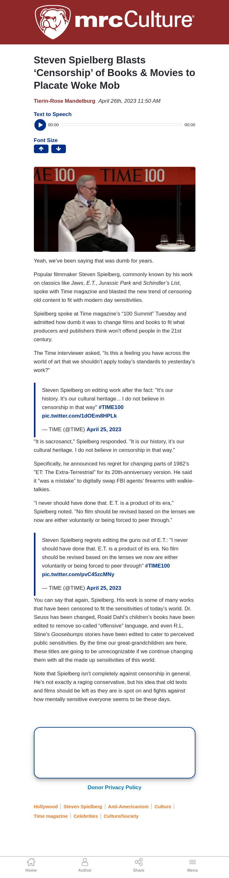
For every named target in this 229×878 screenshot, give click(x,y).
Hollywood (46, 806)
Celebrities (85, 816)
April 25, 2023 (103, 429)
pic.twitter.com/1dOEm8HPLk (79, 416)
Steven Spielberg (83, 806)
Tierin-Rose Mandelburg (64, 101)
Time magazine (51, 816)
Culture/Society (121, 816)
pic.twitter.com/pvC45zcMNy (78, 574)
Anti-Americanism (128, 806)
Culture (163, 806)
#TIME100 (111, 407)
